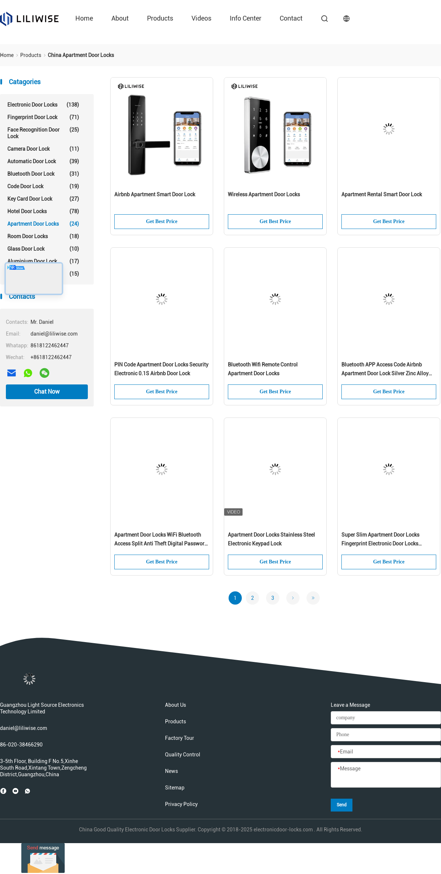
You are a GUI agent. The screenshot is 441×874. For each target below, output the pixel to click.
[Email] (386, 752)
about (120, 18)
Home (84, 18)
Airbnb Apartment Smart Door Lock (154, 194)
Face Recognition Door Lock (43, 132)
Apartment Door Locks (43, 224)
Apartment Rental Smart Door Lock (381, 194)
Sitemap (174, 788)
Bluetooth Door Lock (43, 174)
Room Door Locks (43, 236)
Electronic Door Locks (43, 104)
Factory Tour (179, 738)
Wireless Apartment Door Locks (264, 194)
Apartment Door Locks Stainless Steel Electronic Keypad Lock (271, 539)
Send (342, 804)
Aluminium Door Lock (43, 261)
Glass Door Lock (43, 249)
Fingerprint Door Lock (43, 117)
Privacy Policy (181, 804)
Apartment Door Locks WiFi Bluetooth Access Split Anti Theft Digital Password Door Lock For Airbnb (160, 540)
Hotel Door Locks (43, 211)
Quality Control (182, 754)
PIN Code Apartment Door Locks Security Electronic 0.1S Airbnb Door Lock (161, 369)
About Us (175, 705)
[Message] (386, 775)
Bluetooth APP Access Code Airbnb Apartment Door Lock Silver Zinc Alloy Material (385, 370)
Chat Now (47, 391)
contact (291, 18)
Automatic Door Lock (43, 161)
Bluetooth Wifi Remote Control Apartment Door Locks (263, 369)
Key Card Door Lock (43, 199)
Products (160, 18)
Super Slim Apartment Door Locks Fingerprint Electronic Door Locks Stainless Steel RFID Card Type (380, 540)
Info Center (245, 18)
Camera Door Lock (43, 149)
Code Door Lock (43, 186)
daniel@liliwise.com (23, 728)
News (171, 771)
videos (201, 18)
